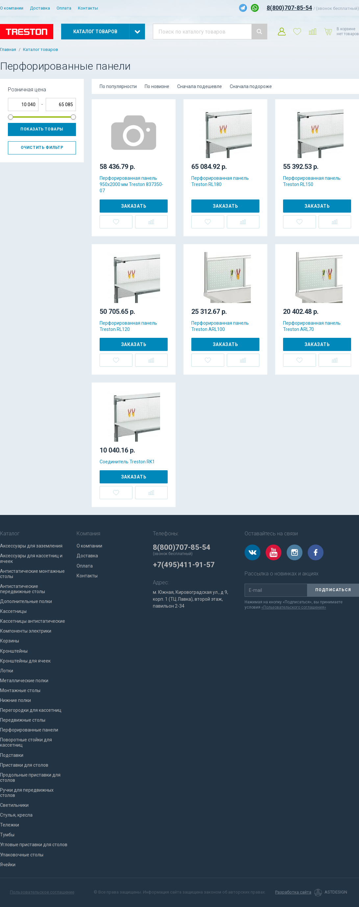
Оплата (64, 8)
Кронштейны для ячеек (25, 660)
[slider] (10, 117)
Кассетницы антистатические (32, 621)
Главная (8, 49)
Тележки (9, 824)
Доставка (40, 8)
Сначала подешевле (199, 86)
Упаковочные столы (21, 854)
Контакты (88, 8)
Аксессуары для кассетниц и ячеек (31, 558)
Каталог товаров (40, 49)
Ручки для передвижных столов (27, 792)
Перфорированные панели (29, 730)
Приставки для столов (24, 765)
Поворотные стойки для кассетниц (26, 742)
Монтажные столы (20, 690)
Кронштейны (14, 651)
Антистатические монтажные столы (32, 574)
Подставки (11, 755)
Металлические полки (24, 680)
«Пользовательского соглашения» (293, 607)
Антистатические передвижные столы (22, 589)
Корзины (9, 640)
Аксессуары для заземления (31, 545)
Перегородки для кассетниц (30, 710)
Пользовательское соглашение (42, 892)
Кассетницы (13, 611)
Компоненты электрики (25, 631)
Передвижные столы (22, 720)
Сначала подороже (251, 86)
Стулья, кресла (16, 815)
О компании (11, 8)
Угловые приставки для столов (33, 844)
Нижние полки (15, 700)
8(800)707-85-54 (289, 7)
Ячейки (7, 864)
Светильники (14, 805)
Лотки (6, 670)
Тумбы (7, 834)
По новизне (157, 86)
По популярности (118, 86)
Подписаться (333, 590)
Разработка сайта (293, 892)
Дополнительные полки (26, 601)
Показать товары (41, 129)
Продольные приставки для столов (30, 777)
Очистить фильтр (42, 147)
